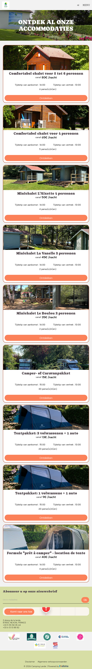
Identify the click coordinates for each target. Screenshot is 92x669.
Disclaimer (30, 662)
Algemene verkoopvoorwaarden (52, 662)
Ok (85, 599)
